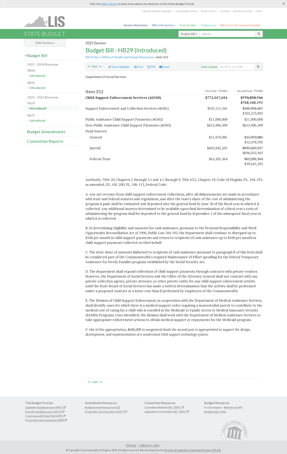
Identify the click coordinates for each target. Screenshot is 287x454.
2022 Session (45, 42)
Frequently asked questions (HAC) (104, 411)
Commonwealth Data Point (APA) (44, 416)
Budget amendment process (101, 407)
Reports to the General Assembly (240, 25)
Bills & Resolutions (163, 25)
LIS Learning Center (186, 11)
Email (164, 66)
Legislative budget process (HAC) (44, 407)
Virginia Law (208, 25)
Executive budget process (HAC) (43, 411)
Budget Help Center (215, 411)
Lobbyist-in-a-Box (149, 445)
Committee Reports (45, 141)
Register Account (242, 11)
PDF (151, 66)
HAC (170, 407)
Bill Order (92, 57)
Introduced (37, 75)
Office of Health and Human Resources (127, 57)
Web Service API (233, 407)
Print (139, 66)
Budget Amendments (46, 131)
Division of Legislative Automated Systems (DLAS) (192, 450)
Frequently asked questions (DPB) (44, 420)
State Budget (188, 25)
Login (259, 11)
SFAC (178, 407)
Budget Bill (189, 34)
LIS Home (131, 445)
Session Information (136, 25)
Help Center (109, 3)
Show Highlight (118, 66)
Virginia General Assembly (157, 11)
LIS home (225, 11)
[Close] (283, 3)
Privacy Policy (209, 11)
